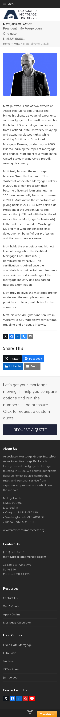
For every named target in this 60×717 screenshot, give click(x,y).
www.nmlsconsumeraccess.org (23, 530)
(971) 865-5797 (13, 552)
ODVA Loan (11, 669)
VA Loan (8, 661)
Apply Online (11, 614)
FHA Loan (9, 653)
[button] (9, 4)
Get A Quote (11, 606)
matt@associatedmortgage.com (24, 557)
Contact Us (10, 598)
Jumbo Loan (11, 677)
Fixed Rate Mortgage (17, 645)
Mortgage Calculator (17, 622)
